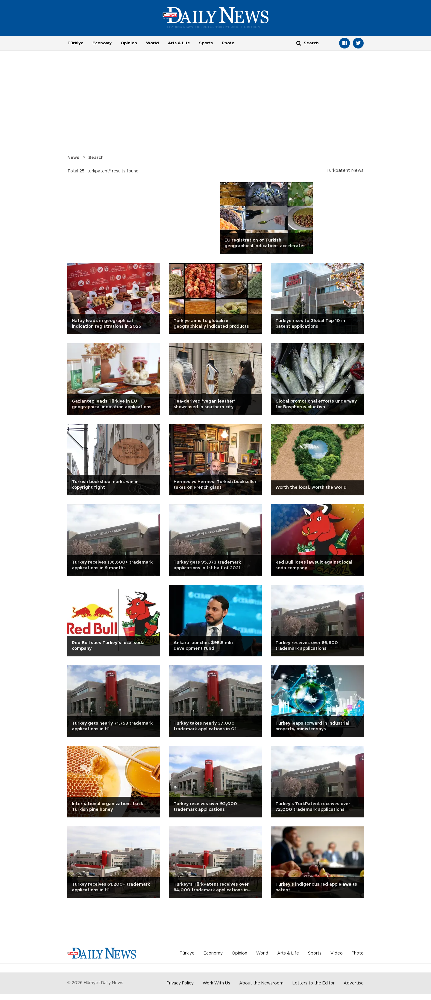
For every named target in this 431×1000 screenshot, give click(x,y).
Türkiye (75, 43)
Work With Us (216, 983)
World (152, 43)
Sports (206, 43)
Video (336, 953)
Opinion (129, 43)
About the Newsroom (261, 983)
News (73, 158)
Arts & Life (179, 43)
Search (96, 158)
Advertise (354, 983)
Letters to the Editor (313, 983)
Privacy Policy (180, 983)
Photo (228, 43)
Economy (102, 43)
